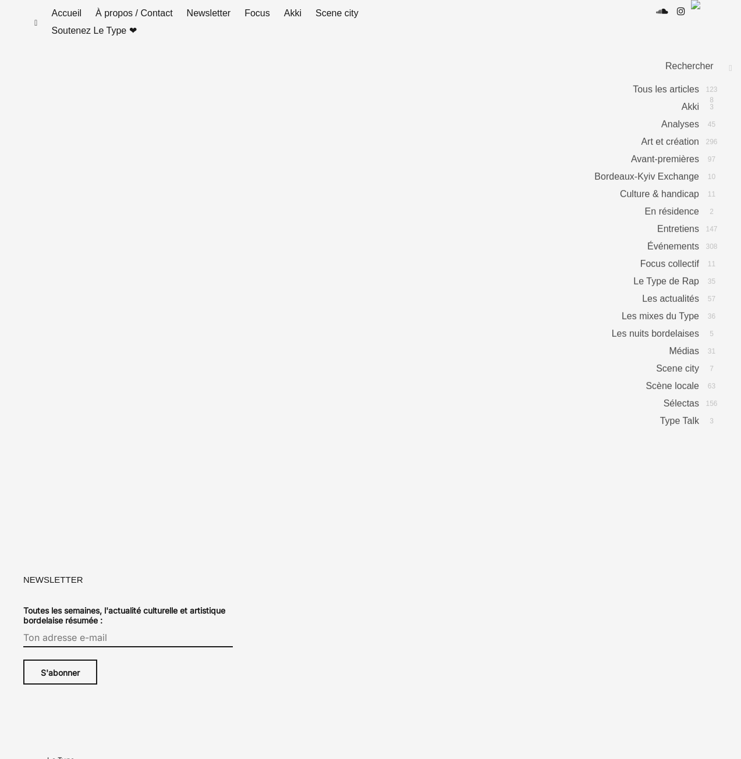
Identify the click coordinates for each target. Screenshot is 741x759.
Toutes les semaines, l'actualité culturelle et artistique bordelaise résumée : (124, 627)
